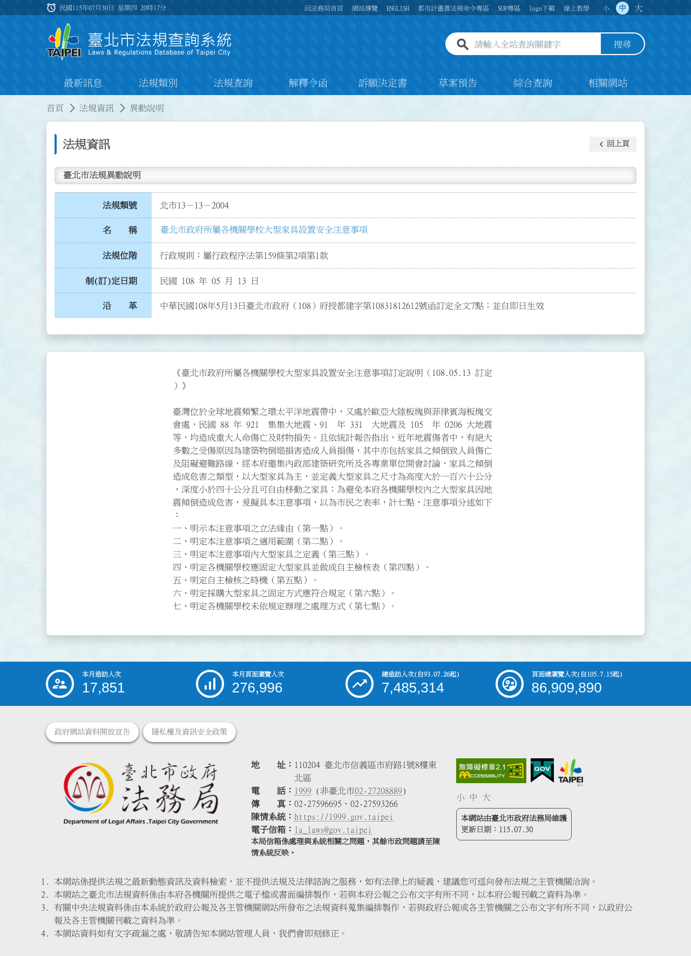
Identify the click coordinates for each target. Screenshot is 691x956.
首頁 (55, 108)
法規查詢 (233, 83)
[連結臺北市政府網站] (570, 772)
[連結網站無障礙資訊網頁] (491, 770)
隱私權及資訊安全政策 (189, 732)
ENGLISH (398, 8)
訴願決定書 (382, 83)
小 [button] (606, 8)
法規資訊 (96, 108)
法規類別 (158, 83)
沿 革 (120, 306)
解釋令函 (308, 83)
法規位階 (120, 255)
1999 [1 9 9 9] (302, 790)
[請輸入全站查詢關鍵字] (535, 45)
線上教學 (577, 8)
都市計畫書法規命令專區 (453, 8)
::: (6, 101)
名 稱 (120, 230)
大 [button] (638, 8)
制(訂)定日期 (111, 281)
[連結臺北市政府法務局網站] (140, 793)
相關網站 (607, 83)
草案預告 (457, 83)
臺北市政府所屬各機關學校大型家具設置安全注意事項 (264, 229)
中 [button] (622, 8)
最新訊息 (83, 83)
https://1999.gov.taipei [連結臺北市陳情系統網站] (344, 816)
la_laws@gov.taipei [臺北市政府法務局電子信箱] (333, 829)
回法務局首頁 (323, 8)
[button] (612, 144)
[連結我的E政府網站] (542, 770)
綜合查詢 (532, 83)
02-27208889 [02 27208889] (378, 790)
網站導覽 (365, 8)
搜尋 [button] (622, 45)
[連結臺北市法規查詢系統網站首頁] (139, 41)
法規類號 (120, 205)
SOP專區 (509, 8)
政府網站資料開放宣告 (92, 732)
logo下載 (542, 8)
